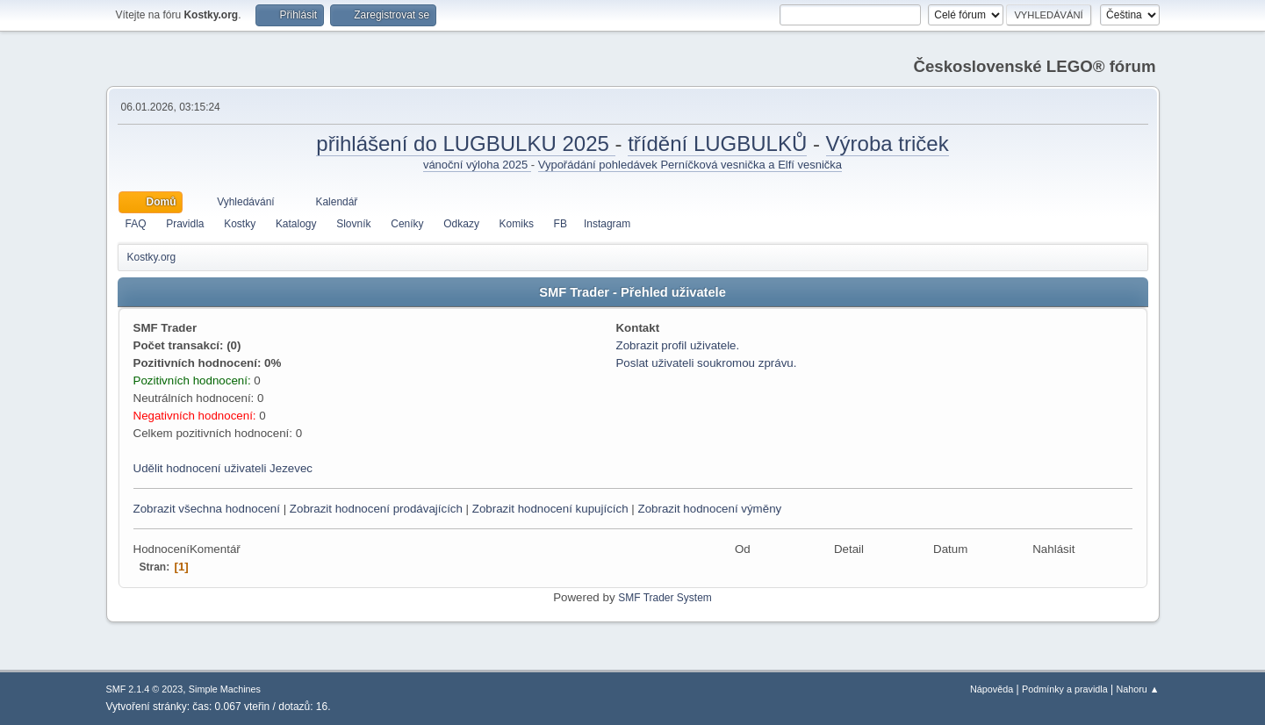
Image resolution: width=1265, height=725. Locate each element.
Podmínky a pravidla (1065, 689)
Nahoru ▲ (1137, 689)
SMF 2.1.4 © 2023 (144, 689)
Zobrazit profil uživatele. (677, 345)
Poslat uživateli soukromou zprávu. (705, 363)
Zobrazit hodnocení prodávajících (376, 508)
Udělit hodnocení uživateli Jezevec (223, 468)
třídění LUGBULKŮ (717, 143)
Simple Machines (225, 689)
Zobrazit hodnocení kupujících (550, 508)
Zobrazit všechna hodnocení (206, 508)
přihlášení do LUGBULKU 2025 (465, 143)
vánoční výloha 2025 (477, 164)
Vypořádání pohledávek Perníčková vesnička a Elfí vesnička (690, 164)
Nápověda (991, 689)
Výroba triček (887, 143)
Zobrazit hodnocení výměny (709, 508)
